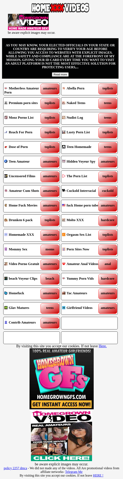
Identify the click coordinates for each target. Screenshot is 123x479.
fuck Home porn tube (82, 206)
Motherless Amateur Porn (24, 89)
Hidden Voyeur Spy (82, 162)
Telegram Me (74, 472)
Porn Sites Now (82, 250)
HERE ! (98, 475)
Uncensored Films (24, 177)
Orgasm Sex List (82, 235)
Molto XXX (82, 220)
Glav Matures (24, 308)
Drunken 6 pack (24, 220)
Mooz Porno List (24, 118)
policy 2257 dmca (15, 468)
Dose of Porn (24, 147)
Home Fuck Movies (24, 206)
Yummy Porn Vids (82, 279)
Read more (60, 74)
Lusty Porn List (82, 133)
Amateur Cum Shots (24, 191)
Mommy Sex (24, 250)
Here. (103, 346)
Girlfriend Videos (82, 308)
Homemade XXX (24, 235)
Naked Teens (82, 103)
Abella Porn (82, 89)
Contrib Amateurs (24, 323)
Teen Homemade (82, 147)
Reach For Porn (24, 133)
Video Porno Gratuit (24, 264)
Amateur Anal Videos (82, 264)
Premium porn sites (24, 103)
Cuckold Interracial (82, 191)
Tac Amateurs (82, 294)
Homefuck (24, 294)
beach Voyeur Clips (24, 279)
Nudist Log (82, 118)
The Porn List (82, 177)
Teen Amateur (24, 162)
